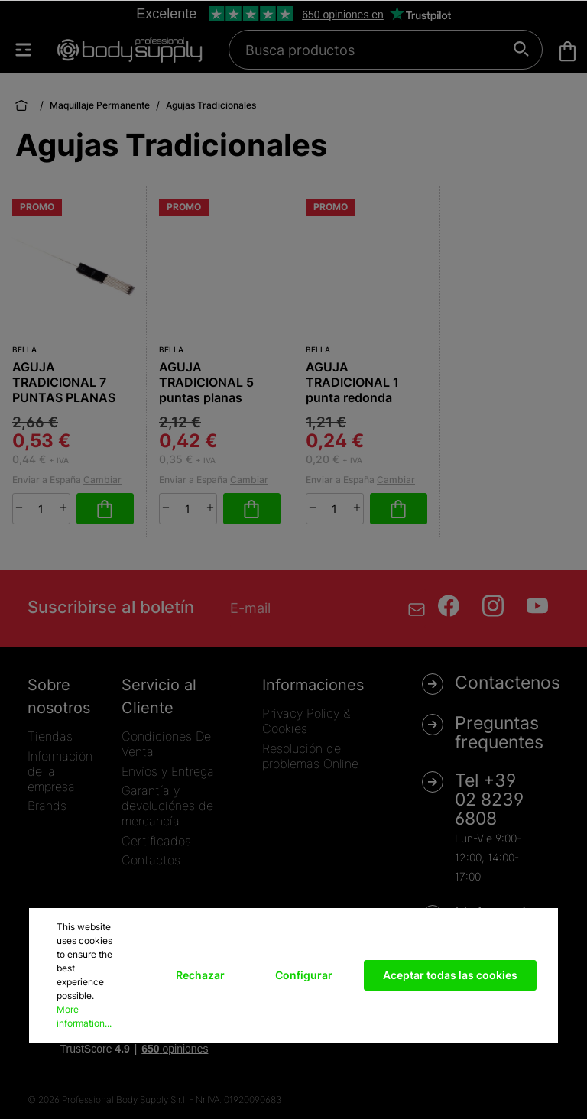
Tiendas (50, 736)
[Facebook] (448, 606)
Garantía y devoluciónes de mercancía (167, 806)
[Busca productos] (377, 50)
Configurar (303, 974)
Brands (47, 805)
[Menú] (30, 49)
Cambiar (102, 479)
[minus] (19, 507)
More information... (84, 1016)
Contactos (151, 860)
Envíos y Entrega (168, 771)
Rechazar (200, 974)
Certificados (156, 840)
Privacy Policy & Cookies (306, 720)
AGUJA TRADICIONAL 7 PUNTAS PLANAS (63, 382)
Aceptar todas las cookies (450, 974)
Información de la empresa (60, 771)
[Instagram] (493, 606)
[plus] (63, 507)
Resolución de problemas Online (310, 756)
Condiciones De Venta (166, 743)
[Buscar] (521, 49)
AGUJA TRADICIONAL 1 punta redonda (352, 382)
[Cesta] (567, 51)
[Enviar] (416, 608)
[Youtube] (537, 606)
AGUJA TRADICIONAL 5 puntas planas (206, 382)
